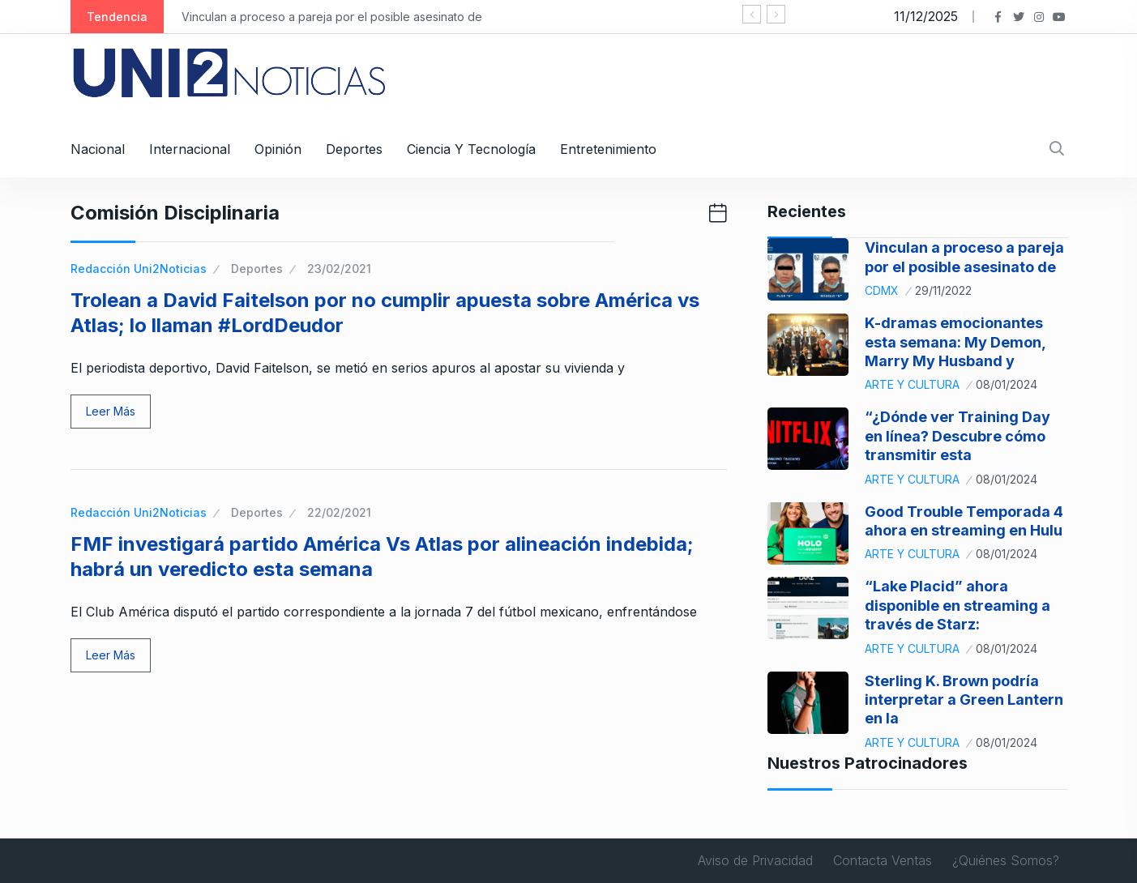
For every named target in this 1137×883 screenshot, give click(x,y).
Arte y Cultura (912, 384)
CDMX (882, 290)
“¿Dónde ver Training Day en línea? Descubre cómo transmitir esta (957, 435)
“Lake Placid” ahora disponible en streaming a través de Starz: (957, 605)
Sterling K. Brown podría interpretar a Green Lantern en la (964, 699)
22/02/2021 (339, 512)
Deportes (354, 149)
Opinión (277, 149)
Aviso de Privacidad (755, 860)
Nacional (98, 149)
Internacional (189, 149)
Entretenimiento (608, 149)
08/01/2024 (1006, 384)
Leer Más (110, 411)
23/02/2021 (339, 268)
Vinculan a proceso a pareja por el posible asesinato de (332, 16)
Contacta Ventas (882, 860)
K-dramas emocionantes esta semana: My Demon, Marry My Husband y (955, 341)
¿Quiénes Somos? (1005, 860)
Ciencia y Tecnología (471, 149)
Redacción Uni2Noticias (139, 268)
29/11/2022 (943, 290)
